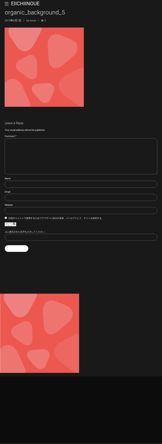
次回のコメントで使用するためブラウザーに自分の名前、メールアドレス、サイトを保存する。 (56, 219)
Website (9, 205)
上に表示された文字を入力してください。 (26, 232)
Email (7, 192)
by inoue (31, 20)
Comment (10, 136)
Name (8, 179)
